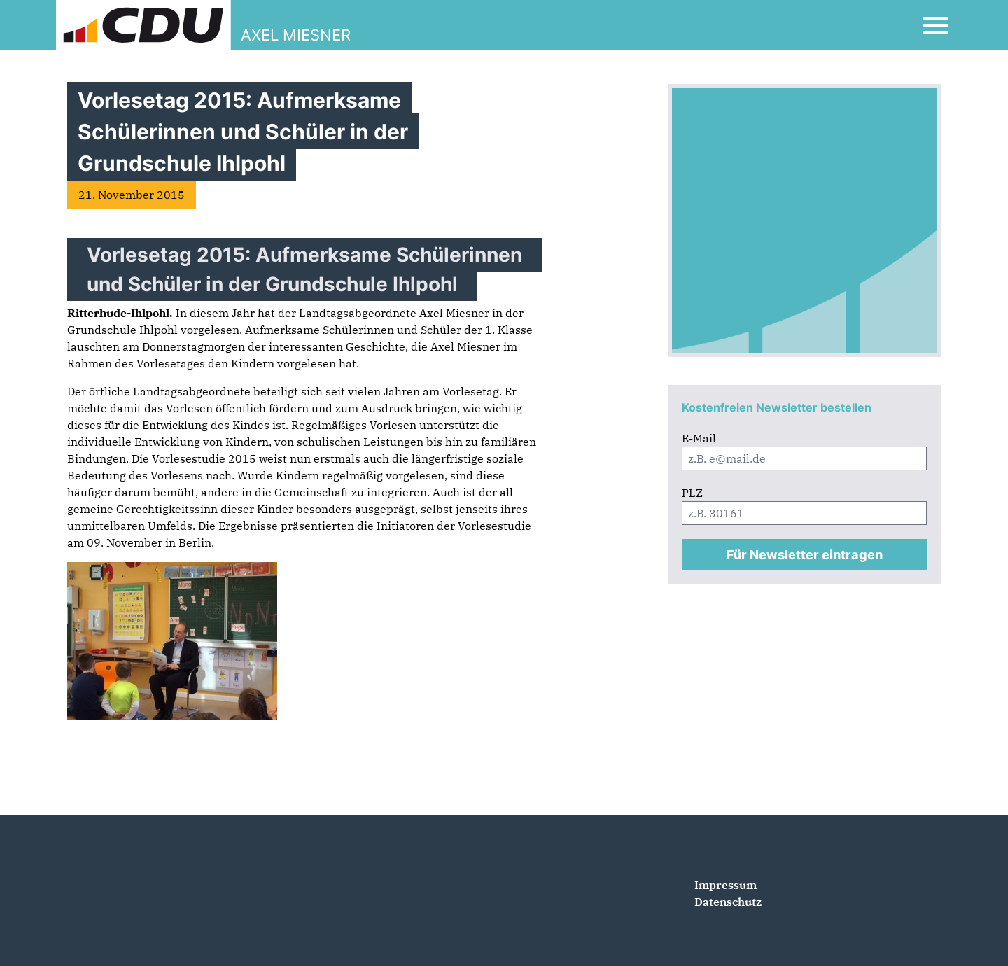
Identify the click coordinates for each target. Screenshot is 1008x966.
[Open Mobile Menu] (935, 25)
